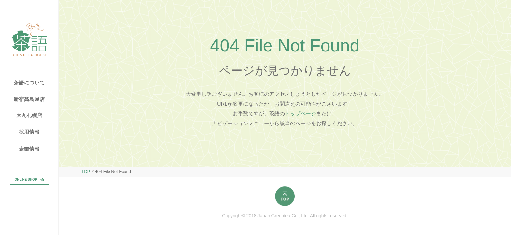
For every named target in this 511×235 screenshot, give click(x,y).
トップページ (300, 113)
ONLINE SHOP (26, 179)
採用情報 (29, 131)
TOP (85, 171)
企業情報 (29, 149)
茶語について (29, 82)
